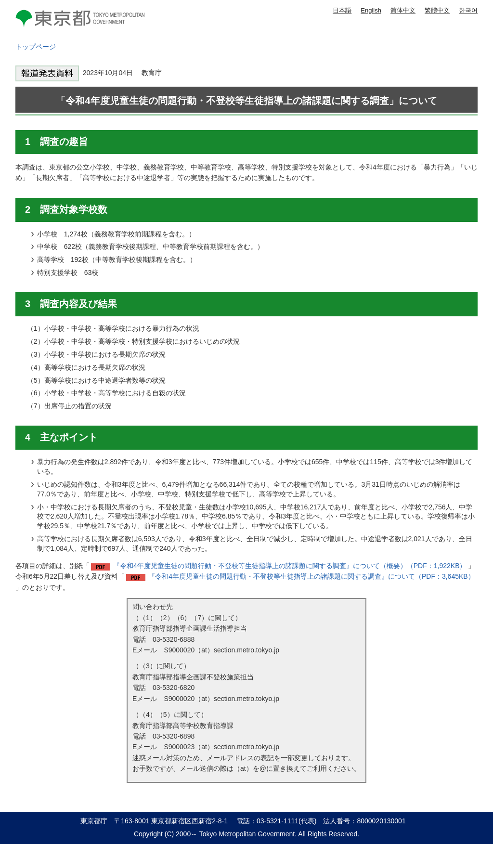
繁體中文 (437, 10)
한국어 (468, 10)
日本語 (342, 10)
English (371, 10)
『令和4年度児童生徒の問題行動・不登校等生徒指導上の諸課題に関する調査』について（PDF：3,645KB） (311, 576)
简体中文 (402, 10)
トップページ (35, 47)
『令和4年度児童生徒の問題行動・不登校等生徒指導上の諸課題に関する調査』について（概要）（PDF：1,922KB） (290, 566)
